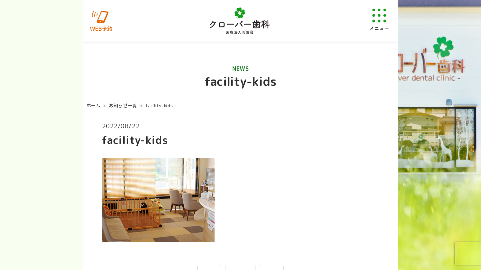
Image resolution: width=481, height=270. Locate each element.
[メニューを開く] (379, 19)
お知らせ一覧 (123, 105)
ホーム (93, 105)
